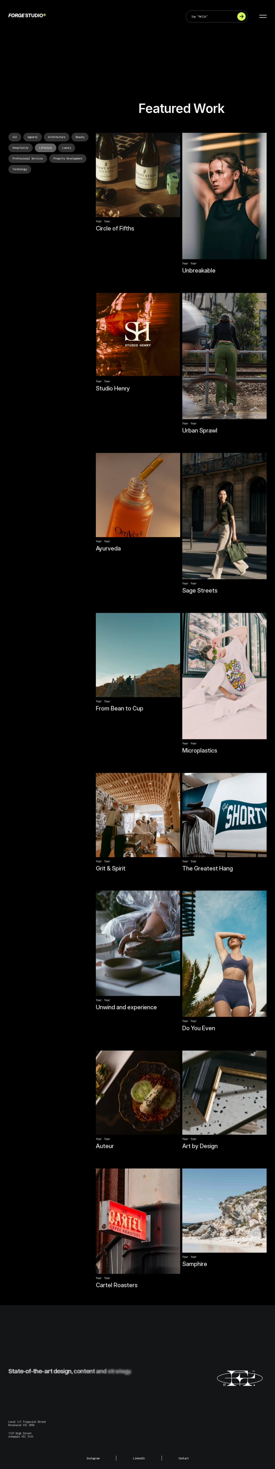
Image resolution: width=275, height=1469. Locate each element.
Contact (184, 1458)
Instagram (93, 1458)
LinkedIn (139, 1458)
